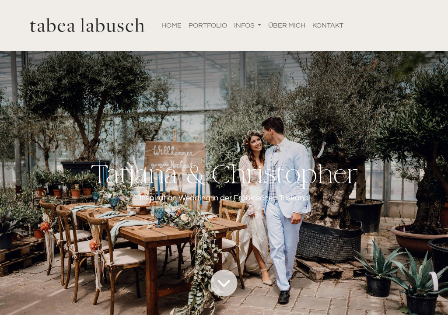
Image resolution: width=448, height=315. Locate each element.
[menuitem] (171, 25)
